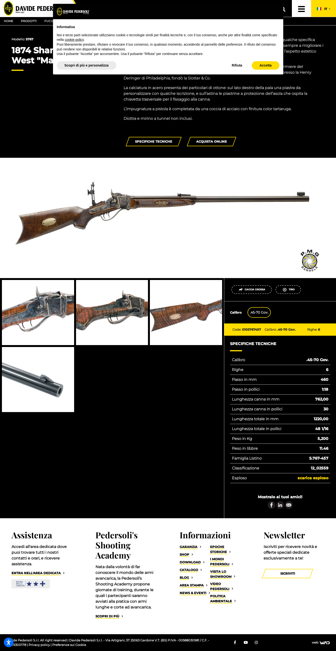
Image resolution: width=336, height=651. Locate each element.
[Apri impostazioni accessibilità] (8, 642)
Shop (184, 554)
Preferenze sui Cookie (69, 645)
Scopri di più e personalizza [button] (87, 65)
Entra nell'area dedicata (36, 573)
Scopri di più (107, 616)
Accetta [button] (265, 65)
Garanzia (188, 547)
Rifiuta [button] (237, 65)
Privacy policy (40, 645)
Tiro (288, 290)
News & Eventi (193, 593)
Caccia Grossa (251, 290)
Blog (184, 577)
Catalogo (189, 570)
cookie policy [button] (74, 40)
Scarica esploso (313, 478)
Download (190, 562)
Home (8, 21)
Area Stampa (192, 585)
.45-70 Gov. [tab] (259, 312)
